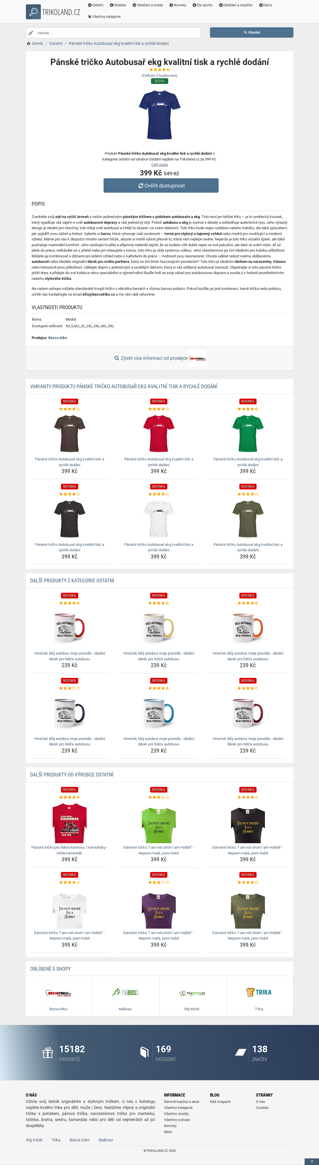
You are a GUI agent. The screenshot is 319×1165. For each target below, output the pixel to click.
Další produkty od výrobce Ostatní (72, 775)
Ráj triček (34, 1140)
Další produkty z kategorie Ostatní (72, 580)
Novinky (177, 5)
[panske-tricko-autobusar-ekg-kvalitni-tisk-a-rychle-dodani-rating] (69, 409)
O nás (260, 1102)
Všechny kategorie (104, 17)
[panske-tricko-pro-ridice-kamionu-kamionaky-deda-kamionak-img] (69, 821)
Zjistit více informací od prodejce (159, 358)
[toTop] (312, 1161)
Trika (56, 1140)
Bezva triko (57, 338)
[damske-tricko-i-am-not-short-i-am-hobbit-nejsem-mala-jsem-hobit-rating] (158, 797)
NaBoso (106, 1140)
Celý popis (159, 164)
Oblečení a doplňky (235, 5)
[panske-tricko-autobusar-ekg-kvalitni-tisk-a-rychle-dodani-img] (69, 433)
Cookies (262, 1108)
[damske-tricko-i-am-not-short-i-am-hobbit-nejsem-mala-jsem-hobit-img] (158, 821)
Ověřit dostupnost (161, 186)
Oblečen (117, 5)
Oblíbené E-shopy (50, 969)
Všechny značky (176, 1114)
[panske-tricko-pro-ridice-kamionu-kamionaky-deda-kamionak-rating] (69, 797)
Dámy (265, 5)
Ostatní (95, 5)
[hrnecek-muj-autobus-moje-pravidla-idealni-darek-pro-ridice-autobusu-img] (69, 627)
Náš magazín (220, 1102)
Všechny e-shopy (177, 1120)
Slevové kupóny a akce (181, 1102)
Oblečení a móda (147, 5)
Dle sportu (202, 5)
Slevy (168, 1132)
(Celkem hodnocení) (159, 75)
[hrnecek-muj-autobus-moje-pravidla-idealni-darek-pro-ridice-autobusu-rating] (69, 603)
